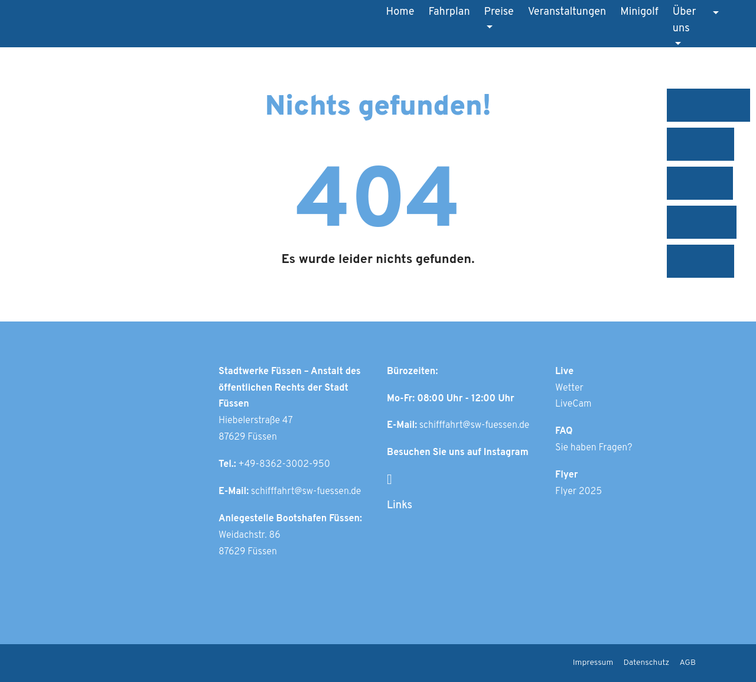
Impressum (593, 663)
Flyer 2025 (578, 492)
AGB (688, 663)
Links (399, 505)
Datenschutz (647, 663)
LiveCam (573, 404)
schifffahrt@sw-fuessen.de (306, 492)
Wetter (569, 388)
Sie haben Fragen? (594, 448)
